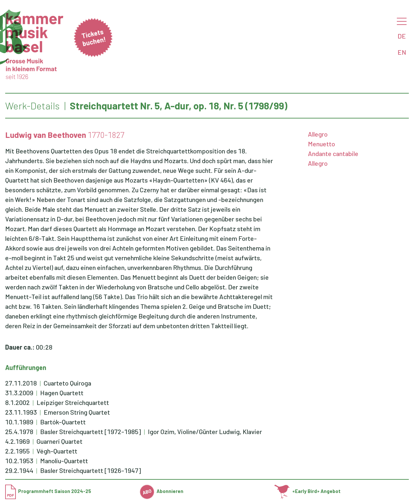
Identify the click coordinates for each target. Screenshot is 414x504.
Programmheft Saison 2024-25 (48, 491)
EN (402, 52)
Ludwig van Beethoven (45, 135)
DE (402, 36)
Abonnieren (162, 491)
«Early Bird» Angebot (307, 491)
